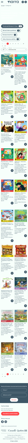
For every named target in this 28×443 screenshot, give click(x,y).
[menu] (2, 2)
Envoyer (14, 400)
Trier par (10, 48)
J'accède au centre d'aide (10, 413)
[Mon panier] (23, 2)
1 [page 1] (8, 44)
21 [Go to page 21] (23, 44)
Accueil (2, 5)
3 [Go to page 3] (13, 44)
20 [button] (3, 49)
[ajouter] (12, 76)
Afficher (4, 48)
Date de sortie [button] (12, 49)
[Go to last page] (5, 46)
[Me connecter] (25, 2)
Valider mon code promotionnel (9, 426)
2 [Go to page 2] (10, 44)
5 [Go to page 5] (18, 44)
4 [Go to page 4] (15, 44)
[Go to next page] (2, 46)
